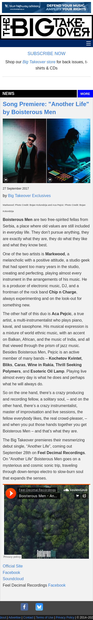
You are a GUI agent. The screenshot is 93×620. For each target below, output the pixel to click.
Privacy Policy (65, 617)
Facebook (11, 572)
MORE (85, 94)
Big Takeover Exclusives (29, 196)
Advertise (14, 617)
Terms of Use (45, 617)
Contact (28, 617)
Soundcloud (13, 579)
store (39, 62)
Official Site (13, 566)
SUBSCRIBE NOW (46, 53)
